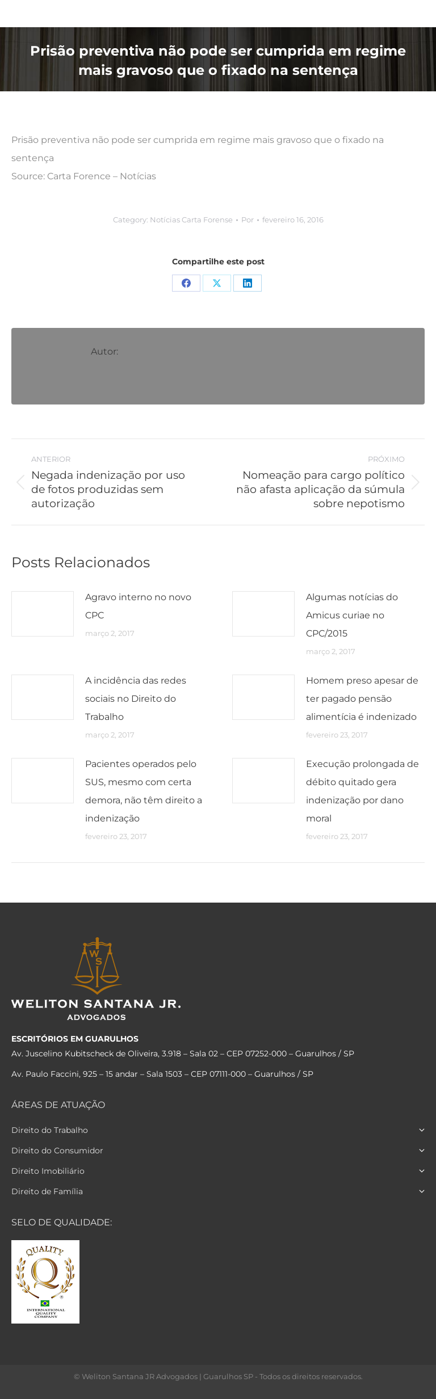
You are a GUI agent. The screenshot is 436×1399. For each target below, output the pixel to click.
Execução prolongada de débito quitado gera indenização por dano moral (362, 791)
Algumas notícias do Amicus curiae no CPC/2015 (352, 615)
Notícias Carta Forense (191, 219)
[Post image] (42, 614)
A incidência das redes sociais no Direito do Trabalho (135, 698)
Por (247, 219)
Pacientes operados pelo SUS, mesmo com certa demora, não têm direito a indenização (143, 791)
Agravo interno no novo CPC (138, 606)
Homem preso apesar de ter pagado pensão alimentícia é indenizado (362, 698)
